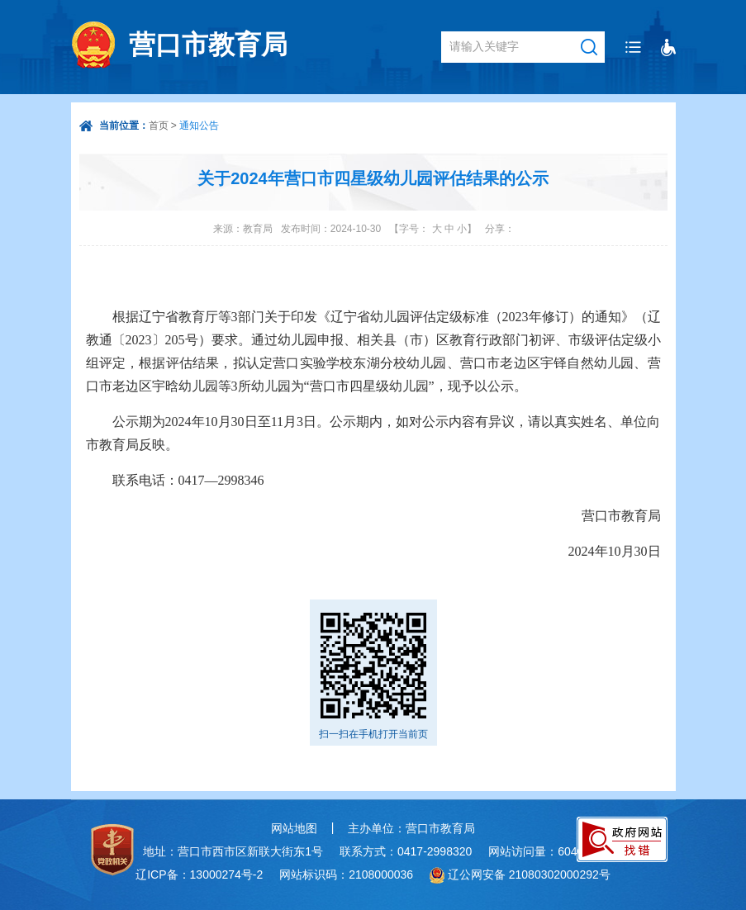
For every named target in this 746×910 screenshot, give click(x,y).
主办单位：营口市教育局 (411, 828)
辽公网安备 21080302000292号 (529, 874)
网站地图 (294, 828)
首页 (159, 125)
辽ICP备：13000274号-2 (199, 874)
